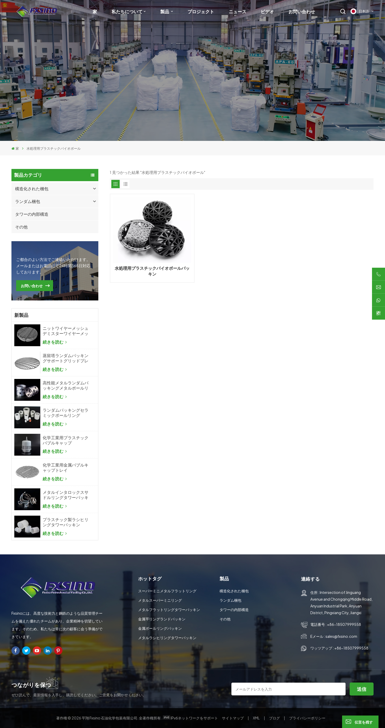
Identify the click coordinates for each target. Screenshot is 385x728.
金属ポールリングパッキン (160, 628)
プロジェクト (201, 11)
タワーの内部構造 (31, 214)
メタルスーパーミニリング (160, 600)
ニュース (237, 11)
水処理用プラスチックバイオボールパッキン (152, 271)
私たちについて (127, 11)
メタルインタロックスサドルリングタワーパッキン (65, 495)
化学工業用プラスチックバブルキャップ (65, 440)
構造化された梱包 (31, 188)
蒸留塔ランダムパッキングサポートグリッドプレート (65, 358)
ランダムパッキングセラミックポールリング (65, 413)
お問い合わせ (301, 11)
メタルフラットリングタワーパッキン (169, 609)
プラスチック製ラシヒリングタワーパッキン (65, 522)
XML (256, 718)
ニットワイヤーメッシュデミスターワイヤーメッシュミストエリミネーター (65, 331)
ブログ (274, 718)
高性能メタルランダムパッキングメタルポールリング (65, 385)
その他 (21, 226)
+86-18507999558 (344, 624)
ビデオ (267, 11)
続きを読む (55, 342)
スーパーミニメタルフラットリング (167, 590)
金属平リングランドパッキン (161, 618)
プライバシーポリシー (307, 718)
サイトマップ (233, 718)
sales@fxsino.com (341, 636)
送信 (361, 689)
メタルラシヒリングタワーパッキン (167, 637)
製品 (165, 11)
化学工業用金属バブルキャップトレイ (65, 467)
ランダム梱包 (27, 201)
